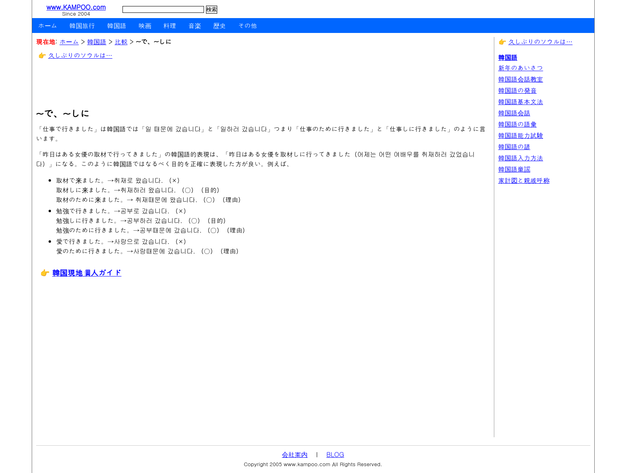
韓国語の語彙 (517, 124)
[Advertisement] (182, 84)
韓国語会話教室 (520, 79)
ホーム (47, 25)
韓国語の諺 (514, 146)
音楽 (194, 25)
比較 (120, 41)
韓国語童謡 (514, 169)
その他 (247, 25)
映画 (145, 25)
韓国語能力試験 (520, 135)
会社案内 (295, 454)
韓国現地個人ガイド (87, 272)
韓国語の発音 (517, 90)
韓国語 (116, 25)
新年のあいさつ (520, 67)
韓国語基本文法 (520, 101)
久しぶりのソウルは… (80, 55)
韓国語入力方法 (520, 157)
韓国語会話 (514, 112)
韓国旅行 (82, 25)
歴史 (219, 25)
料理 (169, 25)
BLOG (335, 454)
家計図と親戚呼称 (524, 180)
